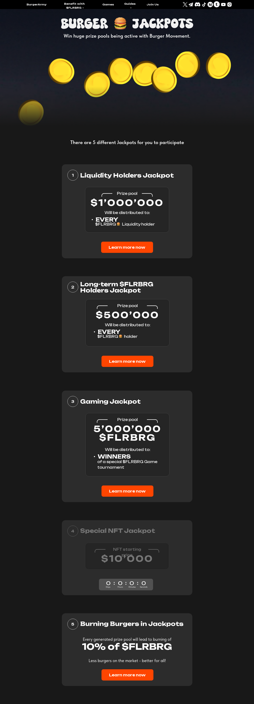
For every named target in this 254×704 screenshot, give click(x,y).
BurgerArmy (36, 4)
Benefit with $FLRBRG (74, 5)
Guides (130, 3)
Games (108, 4)
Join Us (153, 4)
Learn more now (127, 247)
